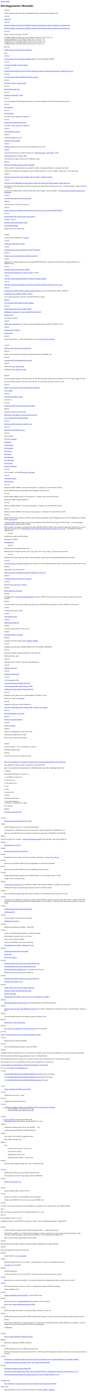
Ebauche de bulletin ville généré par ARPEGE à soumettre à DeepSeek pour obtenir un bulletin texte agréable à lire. (37, 25)
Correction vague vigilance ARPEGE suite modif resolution (21, 77)
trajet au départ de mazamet (12, 131)
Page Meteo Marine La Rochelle (13, 635)
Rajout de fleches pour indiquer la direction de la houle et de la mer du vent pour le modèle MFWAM (33, 210)
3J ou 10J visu (55, 857)
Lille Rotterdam (8, 445)
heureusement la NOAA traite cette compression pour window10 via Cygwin (44, 528)
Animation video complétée (12, 140)
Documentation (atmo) (10, 616)
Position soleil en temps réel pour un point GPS (17, 348)
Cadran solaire (8, 333)
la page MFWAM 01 (24, 1301)
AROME (35, 641)
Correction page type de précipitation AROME (17, 59)
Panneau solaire (9, 330)
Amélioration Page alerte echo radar (14, 244)
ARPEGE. (52, 1389)
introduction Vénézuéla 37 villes (13, 95)
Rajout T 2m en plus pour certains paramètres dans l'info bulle (22, 387)
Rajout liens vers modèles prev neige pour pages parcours (20, 415)
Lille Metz (14, 439)
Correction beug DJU (10, 478)
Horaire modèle (5, 1)
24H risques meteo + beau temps (44, 153)
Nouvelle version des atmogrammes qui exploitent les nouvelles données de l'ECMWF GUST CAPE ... (33, 284)
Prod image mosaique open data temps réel (16, 1003)
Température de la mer (10, 668)
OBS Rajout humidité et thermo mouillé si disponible (19, 165)
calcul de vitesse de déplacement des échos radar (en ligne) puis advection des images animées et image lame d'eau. (37, 183)
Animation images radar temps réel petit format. (18, 990)
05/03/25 (6, 300)
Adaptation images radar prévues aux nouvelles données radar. (22, 963)
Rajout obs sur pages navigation (13, 719)
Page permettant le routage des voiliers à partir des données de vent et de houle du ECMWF (30, 1383)
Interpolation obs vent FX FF (12, 845)
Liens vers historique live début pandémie (16, 418)
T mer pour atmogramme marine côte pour (16, 683)
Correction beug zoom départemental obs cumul (18, 360)
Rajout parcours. (9, 481)
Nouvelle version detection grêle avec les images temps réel (21, 978)
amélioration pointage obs (11, 622)
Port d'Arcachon (9, 113)
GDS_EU (31, 604)
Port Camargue (8, 107)
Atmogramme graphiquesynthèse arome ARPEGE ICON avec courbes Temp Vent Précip (29, 1107)
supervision (21, 698)
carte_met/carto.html (18, 366)
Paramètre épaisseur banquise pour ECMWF (17, 269)
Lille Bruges (7, 442)
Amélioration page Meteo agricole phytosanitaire (18, 909)
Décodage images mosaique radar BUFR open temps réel (20, 1009)
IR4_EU (46, 339)
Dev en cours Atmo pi (10, 957)
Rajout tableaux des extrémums (13, 591)
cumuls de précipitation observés (24, 597)
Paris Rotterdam (9, 457)
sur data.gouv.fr (12, 519)
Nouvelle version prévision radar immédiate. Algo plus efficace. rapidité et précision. (28, 177)
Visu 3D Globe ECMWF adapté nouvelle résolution (19, 303)
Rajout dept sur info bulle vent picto (14, 430)
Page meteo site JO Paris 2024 (13, 812)
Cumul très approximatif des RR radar (15, 122)
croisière (24, 585)
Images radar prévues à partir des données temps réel (19, 987)
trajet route (17, 585)
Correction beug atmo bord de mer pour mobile (17, 198)
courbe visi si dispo (9, 725)
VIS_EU (41, 339)
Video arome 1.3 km (10, 1121)
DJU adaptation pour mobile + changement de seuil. (19, 945)
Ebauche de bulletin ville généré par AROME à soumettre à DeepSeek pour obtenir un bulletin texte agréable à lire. (37, 28)
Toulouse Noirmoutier (10, 466)
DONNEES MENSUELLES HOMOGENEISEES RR (22, 1077)
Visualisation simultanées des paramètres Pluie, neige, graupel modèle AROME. (27, 1362)
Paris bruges (7, 454)
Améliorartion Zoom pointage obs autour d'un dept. (19, 689)
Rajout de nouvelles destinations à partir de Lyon (18, 424)
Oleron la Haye (8, 463)
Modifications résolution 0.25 (12, 324)
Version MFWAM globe (11, 225)
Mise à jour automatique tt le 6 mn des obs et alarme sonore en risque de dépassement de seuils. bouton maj (34, 762)
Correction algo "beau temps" (12, 884)
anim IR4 (52, 339)
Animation (7, 147)
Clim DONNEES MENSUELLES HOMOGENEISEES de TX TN (23, 1074)
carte (5, 53)
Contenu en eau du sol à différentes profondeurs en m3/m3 (21, 256)
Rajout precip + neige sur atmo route (14, 1022)
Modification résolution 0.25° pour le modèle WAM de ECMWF (22, 312)
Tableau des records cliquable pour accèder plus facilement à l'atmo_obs (24, 572)
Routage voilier (8, 315)
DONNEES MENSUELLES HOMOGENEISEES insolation (24, 1080)
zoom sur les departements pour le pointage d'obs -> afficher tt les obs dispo (26, 707)
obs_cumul (15, 116)
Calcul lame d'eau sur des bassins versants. (16, 563)
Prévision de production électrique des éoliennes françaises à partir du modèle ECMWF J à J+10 (31, 1374)
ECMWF (23, 1256)
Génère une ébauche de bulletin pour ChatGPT (17, 1089)
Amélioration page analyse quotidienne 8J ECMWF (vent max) (22, 250)
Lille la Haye (8, 451)
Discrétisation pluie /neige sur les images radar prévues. (20, 966)
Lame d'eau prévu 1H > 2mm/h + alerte (15, 156)
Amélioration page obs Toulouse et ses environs (17, 578)
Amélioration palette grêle (11, 674)
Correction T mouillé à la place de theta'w (16, 65)
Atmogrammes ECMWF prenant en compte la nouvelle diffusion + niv (24, 291)
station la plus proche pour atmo (32, 839)
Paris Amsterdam (9, 460)
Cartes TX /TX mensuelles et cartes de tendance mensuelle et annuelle (21, 1034)
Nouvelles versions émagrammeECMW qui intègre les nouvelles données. (25, 278)
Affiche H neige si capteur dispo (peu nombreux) (18, 50)
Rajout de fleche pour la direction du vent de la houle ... (20, 216)
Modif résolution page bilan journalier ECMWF (18, 309)
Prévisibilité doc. (9, 542)
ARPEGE (29, 641)
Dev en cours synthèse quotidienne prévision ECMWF (19, 1304)
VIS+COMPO (8, 390)
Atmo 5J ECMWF (9, 1119)
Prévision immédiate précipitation (14, 969)
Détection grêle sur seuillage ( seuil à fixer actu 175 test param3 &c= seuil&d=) (27, 997)
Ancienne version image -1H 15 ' (13, 981)
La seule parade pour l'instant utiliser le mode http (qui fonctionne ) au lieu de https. (24, 1065)
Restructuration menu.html (12, 89)
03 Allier (26, 237)
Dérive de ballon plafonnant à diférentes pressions (18, 1336)
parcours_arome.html (29, 472)
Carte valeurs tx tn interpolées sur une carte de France (19, 1028)
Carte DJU (7, 1265)
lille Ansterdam (8, 448)
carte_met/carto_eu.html (19, 369)
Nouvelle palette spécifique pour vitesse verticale (18, 272)
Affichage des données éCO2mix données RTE (17, 1368)
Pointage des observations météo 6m (14, 821)
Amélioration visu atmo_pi (12, 921)
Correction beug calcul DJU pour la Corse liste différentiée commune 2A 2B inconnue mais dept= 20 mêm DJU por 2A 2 (38, 71)
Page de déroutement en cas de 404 (14, 713)
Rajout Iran (7, 19)
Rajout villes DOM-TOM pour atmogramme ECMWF (19, 406)
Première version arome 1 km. (12, 1182)
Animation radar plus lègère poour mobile (16, 951)
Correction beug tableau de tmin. (13, 396)
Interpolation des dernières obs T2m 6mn (16, 851)
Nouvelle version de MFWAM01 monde (15, 222)
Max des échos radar (10, 993)
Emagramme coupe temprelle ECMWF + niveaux (18, 294)
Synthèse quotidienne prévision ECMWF (16, 1295)
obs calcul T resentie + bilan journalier (15, 83)
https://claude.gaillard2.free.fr (19, 1068)
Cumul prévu (8, 954)
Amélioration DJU (9, 912)
